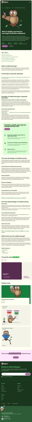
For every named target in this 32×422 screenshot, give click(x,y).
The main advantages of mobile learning (7, 58)
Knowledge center (7, 7)
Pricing (2, 385)
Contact (2, 398)
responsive (9, 239)
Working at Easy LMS (20, 389)
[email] (16, 374)
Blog (18, 388)
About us (18, 385)
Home (2, 7)
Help (2, 399)
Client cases (3, 388)
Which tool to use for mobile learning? (7, 61)
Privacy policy (3, 403)
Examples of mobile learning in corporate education (9, 56)
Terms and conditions (15, 403)
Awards (2, 389)
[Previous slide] (2, 260)
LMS (12, 7)
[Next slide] (5, 260)
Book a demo (16, 357)
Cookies (8, 403)
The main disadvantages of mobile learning (8, 59)
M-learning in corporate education (6, 55)
